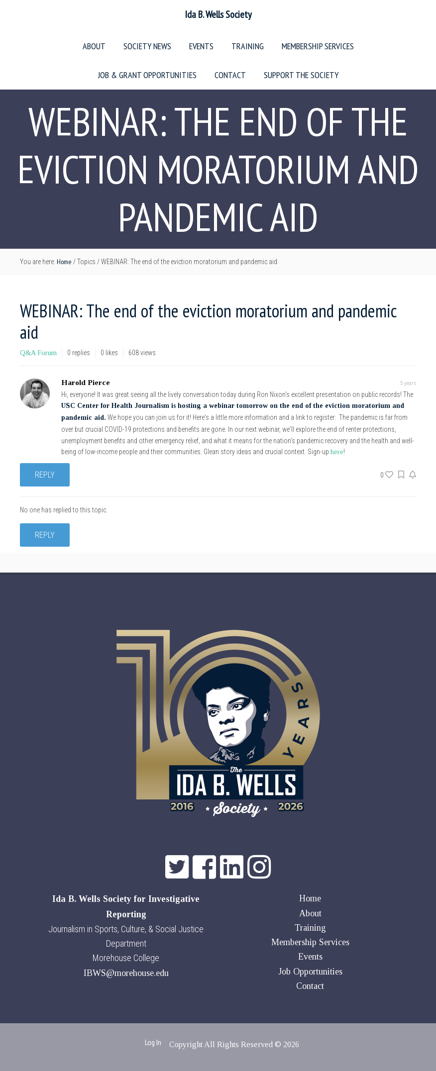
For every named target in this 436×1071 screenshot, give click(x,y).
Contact (310, 986)
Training (310, 928)
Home (310, 898)
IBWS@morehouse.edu (126, 973)
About (310, 913)
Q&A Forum (38, 353)
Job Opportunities (310, 971)
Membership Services (310, 942)
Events (310, 957)
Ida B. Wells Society (218, 14)
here (336, 452)
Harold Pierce (85, 382)
